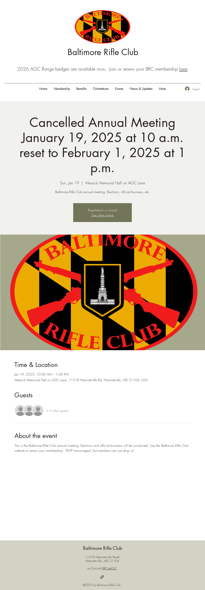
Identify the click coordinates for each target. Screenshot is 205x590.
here (183, 69)
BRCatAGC (109, 568)
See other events (102, 215)
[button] (162, 89)
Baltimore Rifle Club (103, 52)
